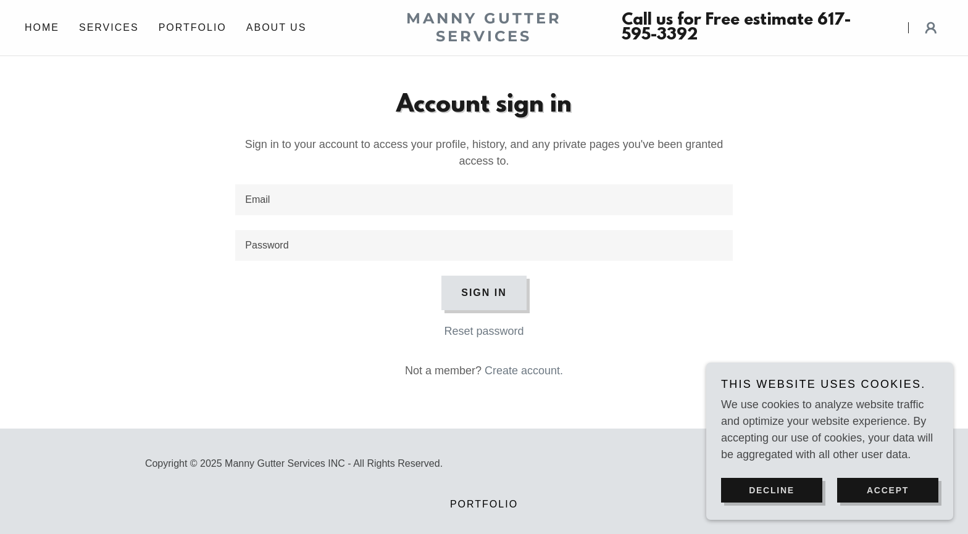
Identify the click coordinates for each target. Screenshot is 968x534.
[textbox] (483, 199)
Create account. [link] (524, 370)
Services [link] (109, 27)
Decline (772, 490)
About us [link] (276, 27)
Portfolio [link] (193, 27)
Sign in (484, 292)
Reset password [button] (484, 331)
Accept (888, 490)
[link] (484, 37)
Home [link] (42, 27)
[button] (931, 27)
